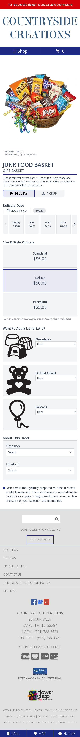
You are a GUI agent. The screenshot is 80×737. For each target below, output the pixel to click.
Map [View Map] (40, 733)
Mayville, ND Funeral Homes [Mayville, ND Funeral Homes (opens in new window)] (22, 710)
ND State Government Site (56, 716)
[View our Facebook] (34, 604)
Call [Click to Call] (13, 733)
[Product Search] (41, 519)
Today (39, 210)
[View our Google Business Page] (40, 604)
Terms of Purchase (41, 722)
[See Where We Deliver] (40, 539)
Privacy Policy (14, 722)
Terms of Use (66, 722)
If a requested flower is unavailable (40, 5)
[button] (40, 671)
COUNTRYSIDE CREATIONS (40, 28)
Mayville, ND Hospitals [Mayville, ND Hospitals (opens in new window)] (61, 710)
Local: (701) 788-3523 (40, 631)
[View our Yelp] (46, 604)
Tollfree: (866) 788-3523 (40, 638)
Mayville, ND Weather (20, 716)
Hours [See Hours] (66, 733)
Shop (20, 51)
